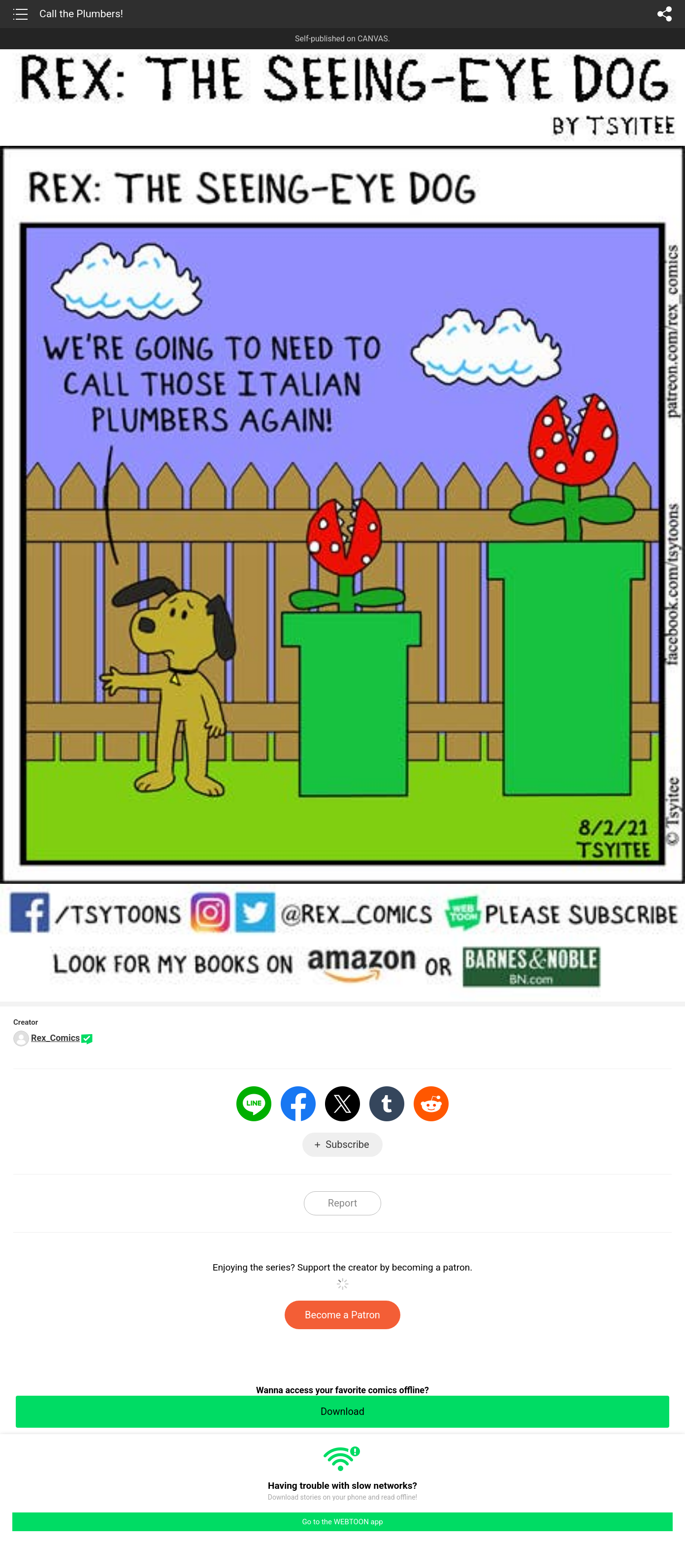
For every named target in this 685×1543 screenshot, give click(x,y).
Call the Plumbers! (81, 14)
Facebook (298, 1103)
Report (342, 1203)
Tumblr (386, 1103)
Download (342, 1411)
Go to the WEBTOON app (342, 1521)
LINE (253, 1103)
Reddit (431, 1103)
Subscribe (347, 1144)
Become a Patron (342, 1315)
